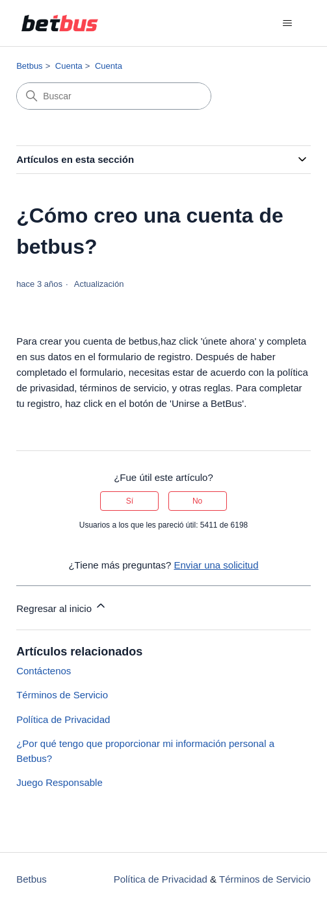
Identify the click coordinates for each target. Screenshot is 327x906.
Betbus (29, 66)
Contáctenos (43, 670)
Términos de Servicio (62, 694)
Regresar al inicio (61, 606)
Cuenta (69, 66)
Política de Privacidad (63, 719)
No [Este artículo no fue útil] (197, 501)
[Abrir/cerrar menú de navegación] (288, 23)
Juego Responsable (59, 782)
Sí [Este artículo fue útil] (129, 501)
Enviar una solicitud (216, 564)
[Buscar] (114, 96)
